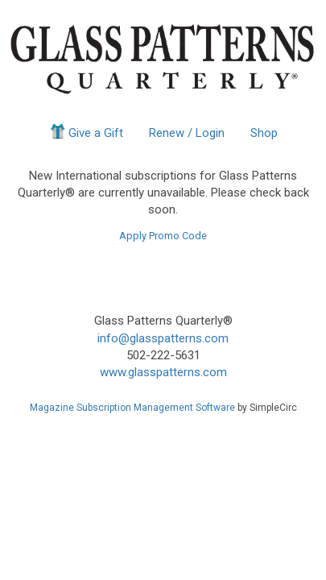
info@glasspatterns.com (163, 338)
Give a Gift (85, 131)
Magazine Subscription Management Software (132, 407)
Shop (264, 133)
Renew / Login (187, 133)
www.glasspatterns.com (163, 372)
